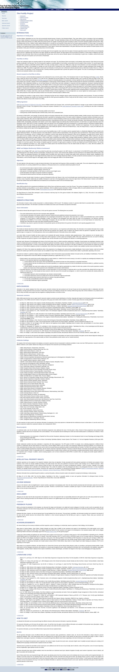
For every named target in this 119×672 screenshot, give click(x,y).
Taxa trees (4, 18)
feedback (7, 36)
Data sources (23, 19)
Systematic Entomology (36, 470)
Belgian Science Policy (51, 531)
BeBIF (36, 151)
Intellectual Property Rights (26, 20)
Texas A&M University (42, 80)
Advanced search (6, 23)
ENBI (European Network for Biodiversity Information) (29, 104)
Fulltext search (5, 28)
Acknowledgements (24, 26)
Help (65, 9)
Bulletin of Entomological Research (90, 468)
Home (46, 9)
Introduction (23, 16)
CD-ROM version (24, 22)
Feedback (71, 9)
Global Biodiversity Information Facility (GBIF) (73, 106)
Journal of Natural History (54, 470)
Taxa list (4, 16)
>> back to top (20, 197)
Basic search (5, 20)
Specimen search (6, 25)
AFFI (39, 78)
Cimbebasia (45, 470)
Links (52, 9)
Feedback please (24, 25)
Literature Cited (23, 28)
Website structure (24, 17)
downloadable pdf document (47, 189)
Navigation (4, 11)
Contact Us (59, 9)
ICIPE (97, 77)
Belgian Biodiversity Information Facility (58, 667)
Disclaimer (22, 23)
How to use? (23, 30)
